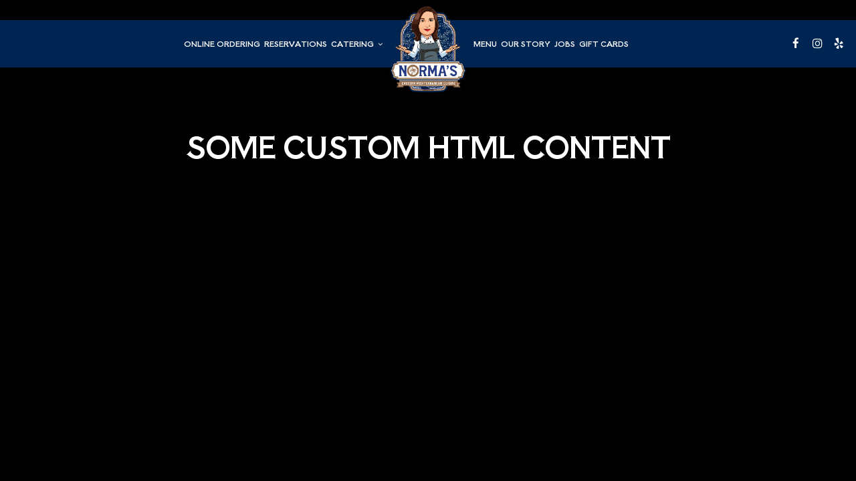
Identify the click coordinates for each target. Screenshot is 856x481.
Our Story (525, 43)
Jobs (564, 43)
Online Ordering (222, 43)
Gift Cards (604, 43)
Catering (357, 43)
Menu (485, 43)
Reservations (295, 43)
